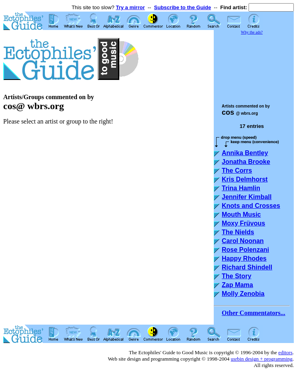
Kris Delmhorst (245, 179)
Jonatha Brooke (246, 161)
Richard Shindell (247, 267)
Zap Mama (237, 284)
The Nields (238, 232)
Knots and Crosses (251, 205)
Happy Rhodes (244, 258)
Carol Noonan (243, 240)
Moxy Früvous (243, 223)
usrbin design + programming (261, 359)
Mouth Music (241, 214)
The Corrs (237, 170)
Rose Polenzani (245, 249)
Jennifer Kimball (246, 196)
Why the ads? (252, 32)
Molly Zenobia (243, 293)
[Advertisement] (254, 66)
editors (285, 352)
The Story (236, 276)
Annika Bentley (245, 153)
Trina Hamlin (241, 188)
